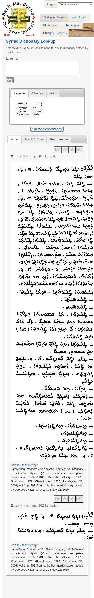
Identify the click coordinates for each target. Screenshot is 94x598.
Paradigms (72, 25)
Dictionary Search (54, 17)
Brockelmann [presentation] (59, 139)
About (61, 33)
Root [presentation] (53, 93)
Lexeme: (12, 58)
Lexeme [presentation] (19, 93)
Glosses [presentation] (37, 93)
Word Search (80, 17)
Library (47, 33)
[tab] (19, 93)
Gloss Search (51, 25)
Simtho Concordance (47, 129)
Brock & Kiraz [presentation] (34, 139)
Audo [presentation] (14, 139)
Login (50, 4)
